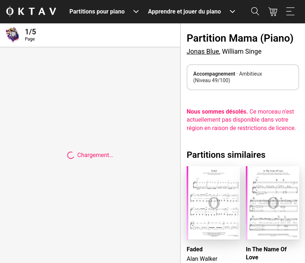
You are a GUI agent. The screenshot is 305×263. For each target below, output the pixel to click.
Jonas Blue (203, 51)
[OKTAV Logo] (31, 11)
